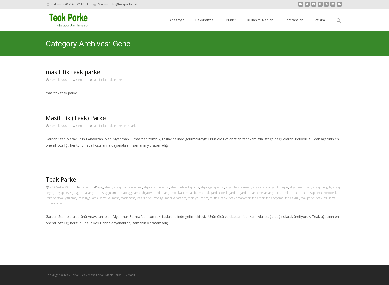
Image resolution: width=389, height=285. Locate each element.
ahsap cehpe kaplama (185, 187)
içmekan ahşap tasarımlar (274, 193)
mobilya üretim (198, 198)
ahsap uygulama (129, 193)
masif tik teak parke (73, 72)
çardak (215, 193)
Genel (80, 80)
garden (233, 193)
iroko (295, 193)
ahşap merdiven (300, 187)
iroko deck (330, 193)
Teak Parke (61, 179)
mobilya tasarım (175, 198)
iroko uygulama (88, 198)
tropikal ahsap (55, 203)
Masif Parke (144, 198)
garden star (247, 193)
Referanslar (293, 20)
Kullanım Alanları (260, 20)
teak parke (130, 126)
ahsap (108, 187)
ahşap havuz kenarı (238, 187)
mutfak (214, 198)
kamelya (105, 198)
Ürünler (230, 20)
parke (224, 198)
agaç (100, 187)
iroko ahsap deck (311, 193)
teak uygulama (326, 198)
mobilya (158, 198)
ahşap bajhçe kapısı (156, 187)
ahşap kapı (260, 187)
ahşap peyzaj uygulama (71, 193)
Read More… (57, 154)
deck (224, 193)
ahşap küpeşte (278, 187)
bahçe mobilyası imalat (178, 193)
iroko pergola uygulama (61, 198)
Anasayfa (176, 20)
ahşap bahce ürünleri (128, 187)
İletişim (319, 20)
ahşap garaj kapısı (212, 187)
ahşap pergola (322, 187)
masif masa (128, 198)
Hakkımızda (204, 20)
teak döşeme (275, 198)
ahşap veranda (151, 193)
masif (115, 198)
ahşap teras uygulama (102, 193)
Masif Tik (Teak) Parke (107, 80)
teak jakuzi (292, 198)
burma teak (202, 193)
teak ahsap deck (240, 198)
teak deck (258, 198)
